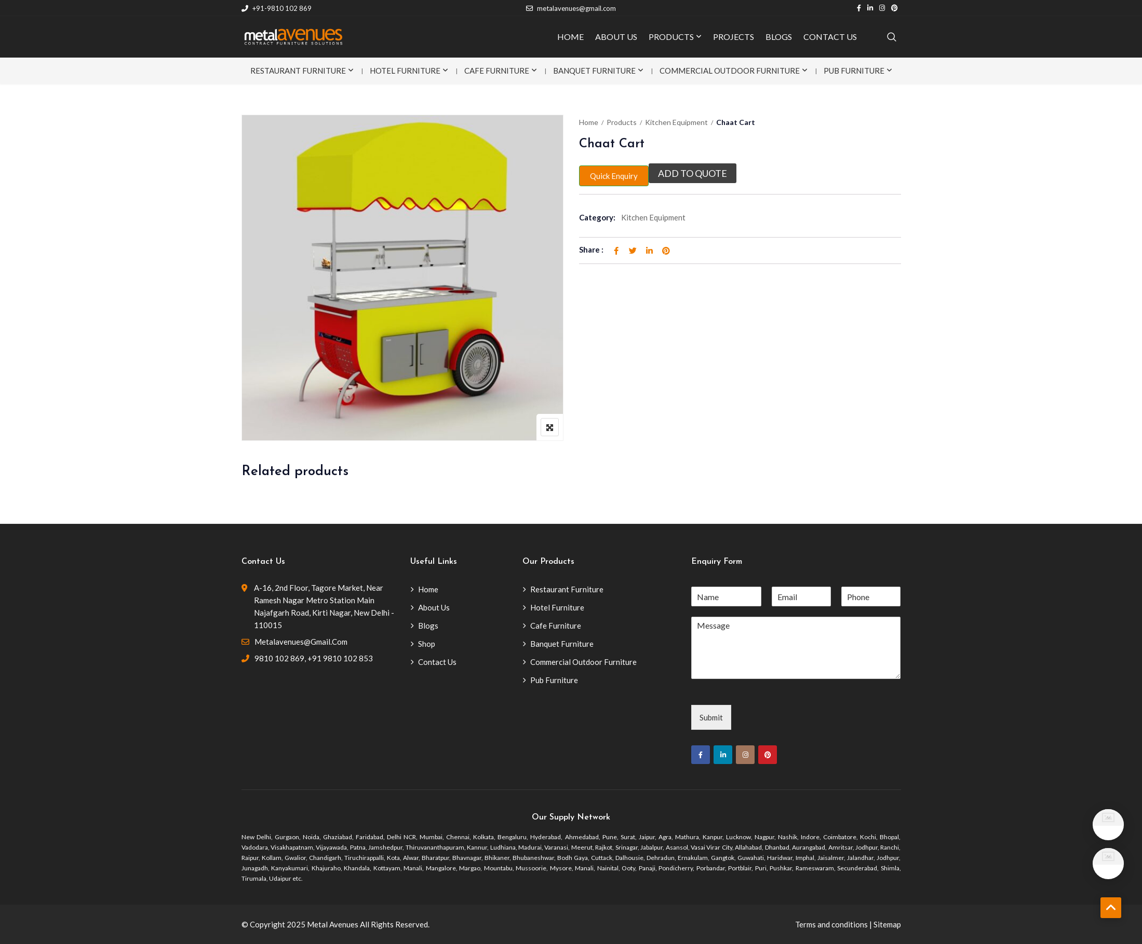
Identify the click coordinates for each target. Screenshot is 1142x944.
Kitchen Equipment (676, 122)
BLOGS (778, 36)
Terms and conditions (831, 924)
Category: (597, 217)
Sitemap (887, 924)
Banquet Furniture (594, 70)
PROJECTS (733, 36)
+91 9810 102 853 (340, 658)
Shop (426, 643)
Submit (711, 717)
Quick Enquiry (614, 176)
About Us (434, 607)
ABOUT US (616, 36)
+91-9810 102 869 (276, 8)
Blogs (428, 625)
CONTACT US (830, 36)
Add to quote (692, 173)
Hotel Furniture (405, 70)
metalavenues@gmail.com (571, 8)
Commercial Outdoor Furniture (730, 70)
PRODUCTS (671, 36)
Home (588, 122)
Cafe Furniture (496, 70)
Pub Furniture (854, 70)
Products (622, 122)
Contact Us (437, 662)
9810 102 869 (279, 658)
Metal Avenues (332, 924)
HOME (570, 36)
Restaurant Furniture (298, 70)
